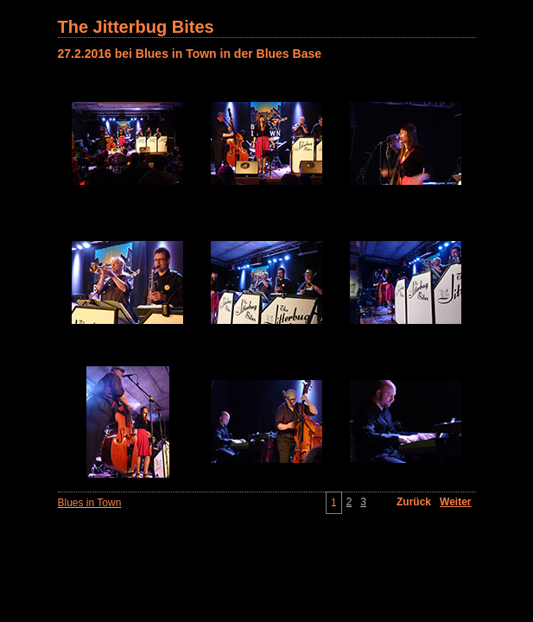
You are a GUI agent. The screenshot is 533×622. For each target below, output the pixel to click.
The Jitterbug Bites (136, 26)
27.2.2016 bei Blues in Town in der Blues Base (190, 53)
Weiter (455, 502)
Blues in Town (90, 503)
